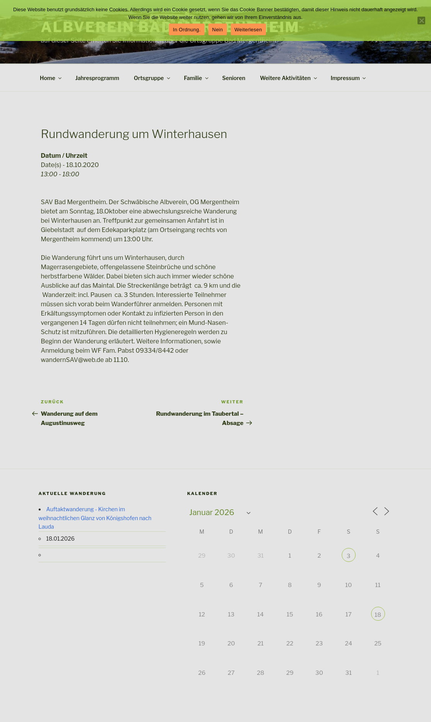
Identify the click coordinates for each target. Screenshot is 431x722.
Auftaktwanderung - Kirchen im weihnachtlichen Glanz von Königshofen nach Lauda (95, 518)
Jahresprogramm (97, 78)
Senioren (233, 78)
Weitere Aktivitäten (289, 78)
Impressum (349, 78)
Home (51, 78)
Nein (217, 29)
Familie (197, 78)
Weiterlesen (248, 29)
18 (378, 614)
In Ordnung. (186, 29)
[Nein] (421, 20)
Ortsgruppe (152, 78)
